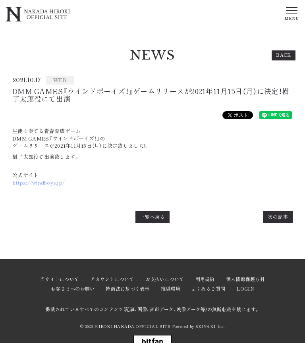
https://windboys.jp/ (38, 182)
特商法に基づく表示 (127, 288)
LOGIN (245, 288)
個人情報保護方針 (245, 279)
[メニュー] (291, 13)
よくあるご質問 (208, 288)
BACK (283, 55)
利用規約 (205, 279)
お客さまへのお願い (73, 288)
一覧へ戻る (153, 216)
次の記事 (278, 216)
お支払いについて (164, 279)
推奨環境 (170, 288)
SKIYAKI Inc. (209, 326)
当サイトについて (59, 279)
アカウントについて (112, 279)
